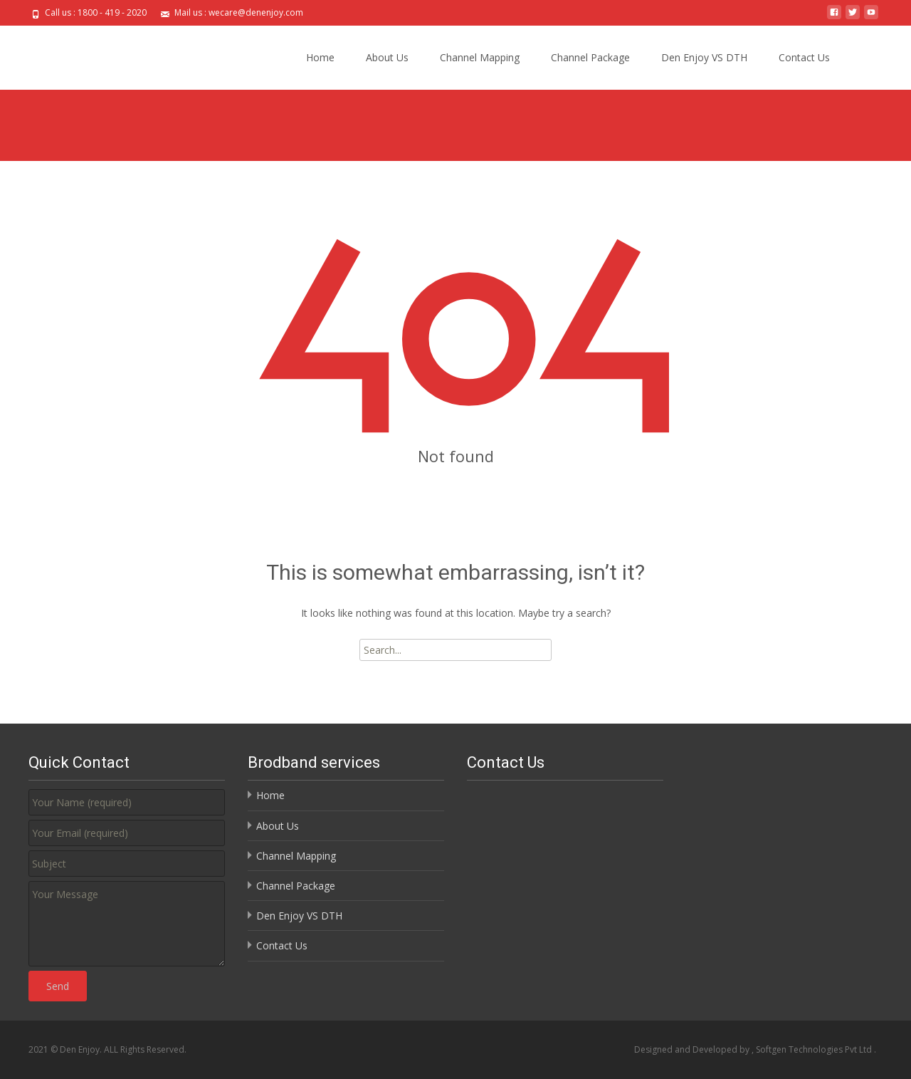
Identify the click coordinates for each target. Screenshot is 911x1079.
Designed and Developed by (693, 1049)
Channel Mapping (480, 57)
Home (320, 57)
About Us (387, 57)
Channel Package (590, 57)
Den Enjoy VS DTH (704, 57)
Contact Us (804, 57)
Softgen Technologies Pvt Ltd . (816, 1049)
